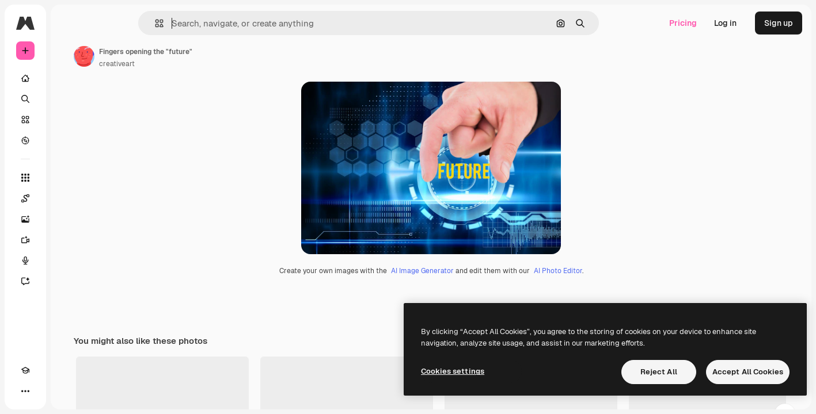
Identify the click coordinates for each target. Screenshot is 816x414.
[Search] (69, 99)
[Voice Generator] (69, 260)
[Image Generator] (69, 219)
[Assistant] (69, 281)
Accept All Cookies (747, 372)
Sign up (778, 23)
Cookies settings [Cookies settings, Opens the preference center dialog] (452, 371)
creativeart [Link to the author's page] (204, 63)
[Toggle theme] (46, 391)
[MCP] (67, 391)
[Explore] (69, 140)
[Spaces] (69, 198)
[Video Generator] (69, 240)
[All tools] (69, 177)
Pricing (683, 23)
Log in (725, 23)
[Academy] (25, 391)
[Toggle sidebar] (113, 23)
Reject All (658, 372)
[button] (198, 23)
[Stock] (69, 119)
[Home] (69, 78)
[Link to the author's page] (171, 56)
